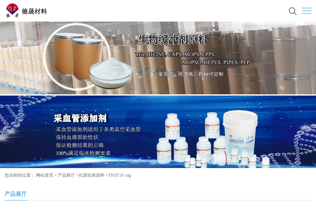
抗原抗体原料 (92, 175)
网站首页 (44, 175)
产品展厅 (66, 175)
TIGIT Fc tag (119, 175)
